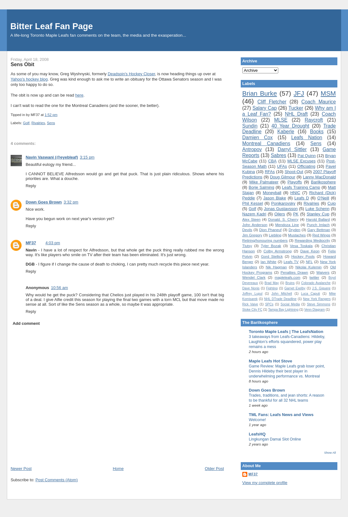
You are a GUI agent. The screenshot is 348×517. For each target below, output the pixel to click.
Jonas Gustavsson (281, 208)
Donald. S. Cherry (283, 219)
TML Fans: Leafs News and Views (281, 414)
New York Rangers (316, 299)
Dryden (294, 230)
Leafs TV (291, 262)
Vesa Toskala (301, 246)
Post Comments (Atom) (56, 479)
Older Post (214, 468)
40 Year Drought (290, 126)
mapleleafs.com (287, 277)
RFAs (270, 171)
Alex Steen (251, 219)
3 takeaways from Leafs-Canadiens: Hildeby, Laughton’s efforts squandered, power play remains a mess (287, 342)
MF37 (31, 242)
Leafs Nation (306, 137)
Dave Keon (309, 251)
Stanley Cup (318, 214)
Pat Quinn (307, 155)
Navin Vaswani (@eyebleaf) (52, 157)
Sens (51, 123)
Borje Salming (261, 187)
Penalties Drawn (294, 272)
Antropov (252, 149)
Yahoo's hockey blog (29, 79)
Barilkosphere (323, 182)
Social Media (290, 304)
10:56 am (59, 287)
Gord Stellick (272, 256)
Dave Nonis (251, 288)
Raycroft (314, 120)
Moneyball (272, 192)
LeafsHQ (257, 434)
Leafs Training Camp (301, 187)
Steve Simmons (318, 304)
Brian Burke (259, 93)
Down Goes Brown (44, 202)
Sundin (250, 126)
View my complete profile (264, 482)
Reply (31, 185)
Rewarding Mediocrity (312, 240)
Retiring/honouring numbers (265, 240)
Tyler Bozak (271, 246)
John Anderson (254, 225)
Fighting (272, 288)
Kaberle (285, 131)
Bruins (290, 283)
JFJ (299, 93)
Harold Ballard (318, 219)
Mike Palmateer (263, 182)
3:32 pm (70, 202)
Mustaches (297, 235)
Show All (330, 452)
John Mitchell (281, 293)
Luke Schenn (317, 208)
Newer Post (21, 468)
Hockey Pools (303, 256)
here (79, 95)
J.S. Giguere (321, 288)
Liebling (275, 235)
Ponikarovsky (283, 203)
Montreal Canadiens (266, 143)
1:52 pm (51, 115)
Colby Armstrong (278, 251)
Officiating (306, 166)
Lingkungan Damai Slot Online (275, 439)
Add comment (26, 323)
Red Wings (321, 235)
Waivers (323, 272)
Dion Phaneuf (270, 230)
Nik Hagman (276, 267)
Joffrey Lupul (252, 293)
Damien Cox (257, 137)
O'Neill (323, 198)
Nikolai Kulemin (308, 267)
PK (295, 214)
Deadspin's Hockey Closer (131, 73)
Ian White (268, 262)
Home (118, 468)
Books (317, 131)
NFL (309, 262)
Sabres (278, 155)
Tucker (296, 108)
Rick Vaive (250, 304)
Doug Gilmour (282, 177)
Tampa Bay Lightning (283, 309)
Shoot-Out (294, 171)
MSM (328, 93)
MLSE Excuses (301, 161)
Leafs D (301, 198)
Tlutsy (247, 246)
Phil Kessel (252, 203)
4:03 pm (52, 242)
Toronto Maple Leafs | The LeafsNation (286, 331)
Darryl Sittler (292, 149)
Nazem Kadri (254, 214)
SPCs (269, 304)
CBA (272, 161)
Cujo (331, 203)
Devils (247, 230)
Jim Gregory (252, 235)
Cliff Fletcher (271, 101)
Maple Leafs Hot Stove (270, 361)
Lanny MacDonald (319, 177)
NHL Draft (296, 114)
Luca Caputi (310, 293)
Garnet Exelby (294, 288)
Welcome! (257, 420)
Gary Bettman (318, 230)
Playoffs (295, 182)
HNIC (295, 192)
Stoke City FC (252, 309)
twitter (314, 277)
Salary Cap (264, 108)
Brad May (272, 283)
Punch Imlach (318, 225)
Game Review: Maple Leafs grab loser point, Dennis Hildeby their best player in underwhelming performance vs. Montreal (287, 371)
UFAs (282, 166)
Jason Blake (274, 198)
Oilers (279, 214)
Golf (26, 123)
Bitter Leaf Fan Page (51, 26)
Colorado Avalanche (315, 283)
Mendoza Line (287, 225)
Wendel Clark (253, 277)
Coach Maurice (318, 101)
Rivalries (38, 123)
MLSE (280, 120)
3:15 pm (87, 157)
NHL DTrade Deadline (280, 299)
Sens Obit (22, 64)
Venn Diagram (314, 309)
